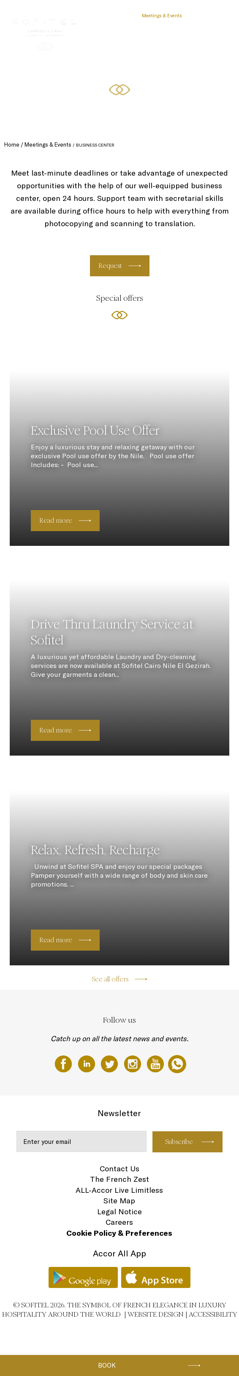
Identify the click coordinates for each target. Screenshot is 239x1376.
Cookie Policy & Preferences (119, 1233)
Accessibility (213, 1314)
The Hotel (30, 16)
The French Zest (119, 1179)
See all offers (110, 979)
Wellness (201, 16)
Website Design (156, 1314)
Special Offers (35, 47)
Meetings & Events (162, 16)
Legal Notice (119, 1211)
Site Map (119, 1200)
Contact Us (119, 1168)
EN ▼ (64, 47)
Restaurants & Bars (112, 16)
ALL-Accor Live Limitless (119, 1190)
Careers (119, 1222)
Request (110, 266)
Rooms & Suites (65, 16)
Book (107, 1365)
